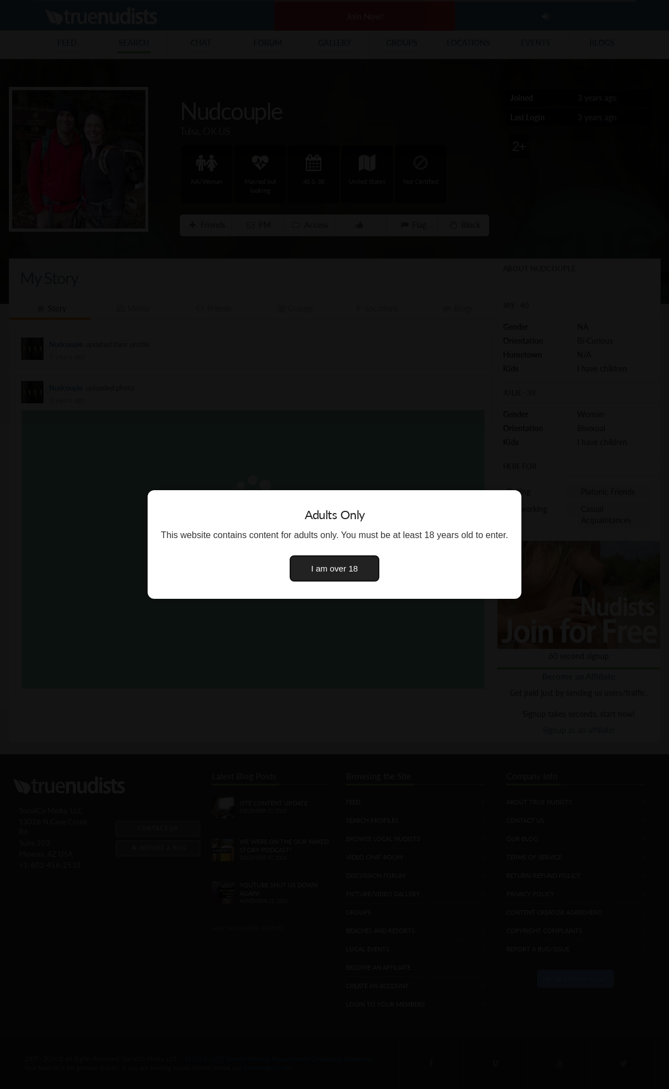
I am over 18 (334, 568)
